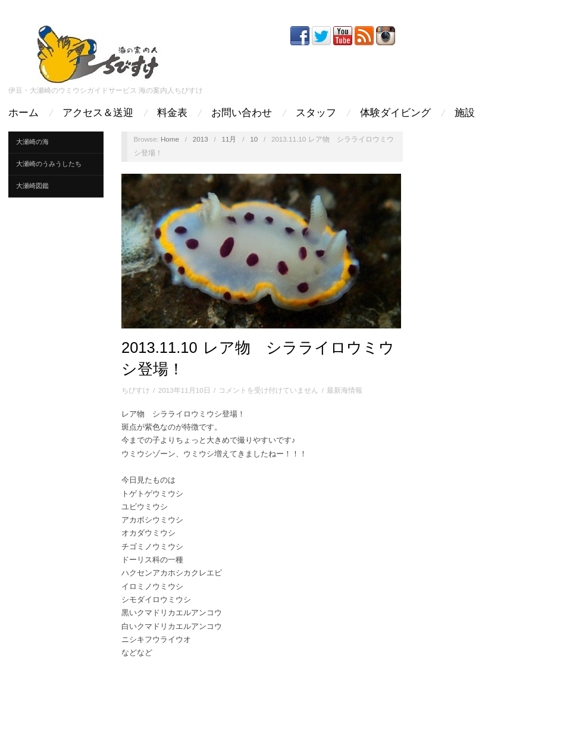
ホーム (23, 113)
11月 (228, 139)
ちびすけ (135, 390)
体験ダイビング (395, 113)
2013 (200, 139)
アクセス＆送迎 (97, 113)
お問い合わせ (241, 113)
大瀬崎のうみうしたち (49, 163)
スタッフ (316, 113)
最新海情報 (344, 390)
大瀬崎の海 (32, 141)
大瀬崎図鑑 (32, 185)
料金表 (172, 113)
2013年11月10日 (184, 390)
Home (170, 139)
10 (254, 139)
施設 (465, 113)
